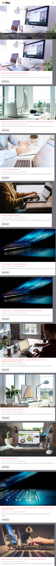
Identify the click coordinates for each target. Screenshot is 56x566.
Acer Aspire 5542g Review (9, 459)
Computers (17, 36)
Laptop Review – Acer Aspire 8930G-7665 (14, 264)
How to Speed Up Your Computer (12, 409)
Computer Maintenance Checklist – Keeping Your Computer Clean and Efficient (28, 122)
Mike (7, 36)
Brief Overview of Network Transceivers (14, 73)
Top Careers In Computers (9, 35)
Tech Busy (5, 75)
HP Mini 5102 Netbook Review (10, 216)
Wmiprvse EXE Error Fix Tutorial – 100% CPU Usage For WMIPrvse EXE (23, 559)
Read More (5, 81)
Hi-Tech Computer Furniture (10, 169)
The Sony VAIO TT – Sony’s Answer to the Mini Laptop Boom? (21, 311)
